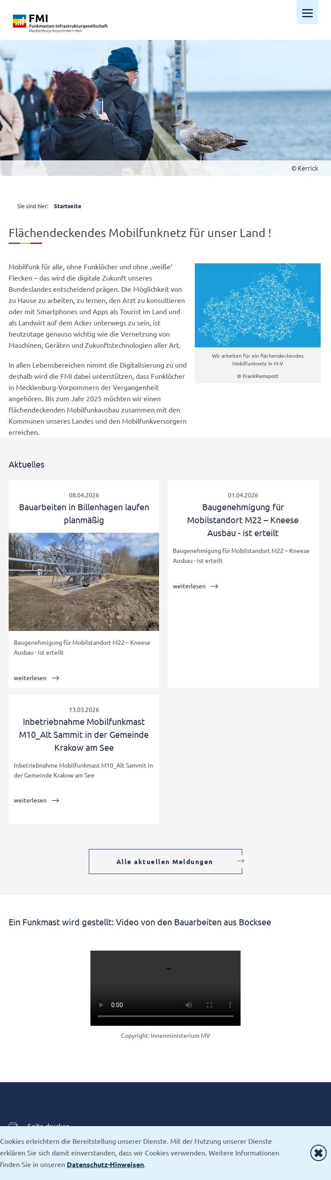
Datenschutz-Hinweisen (105, 1164)
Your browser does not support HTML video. (165, 988)
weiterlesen (30, 677)
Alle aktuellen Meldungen (164, 861)
